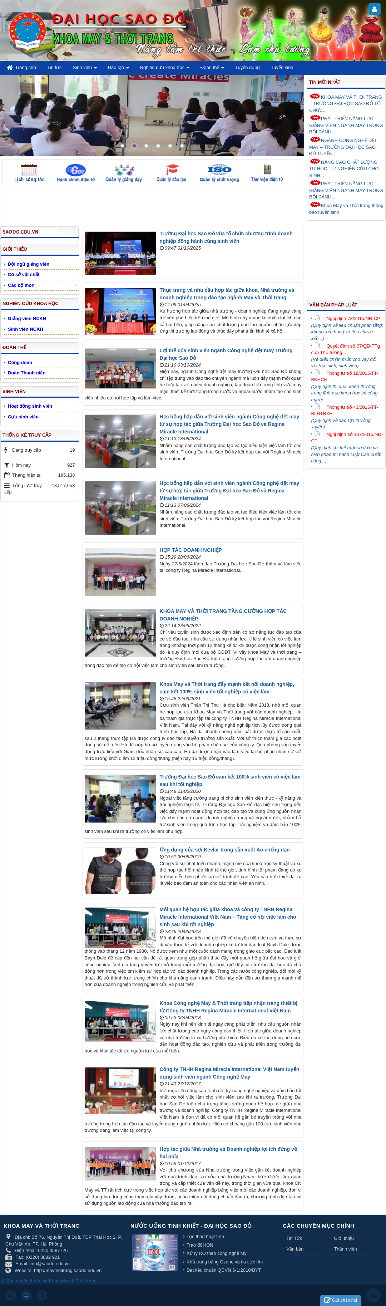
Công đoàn (20, 362)
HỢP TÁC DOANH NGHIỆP (191, 550)
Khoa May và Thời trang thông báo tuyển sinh (346, 208)
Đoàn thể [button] (212, 69)
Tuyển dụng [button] (247, 67)
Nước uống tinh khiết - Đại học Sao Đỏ (191, 1226)
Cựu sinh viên (23, 416)
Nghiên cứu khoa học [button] (164, 69)
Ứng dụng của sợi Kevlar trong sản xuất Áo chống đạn (225, 850)
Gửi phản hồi (340, 1300)
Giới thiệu (343, 1238)
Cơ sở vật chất (24, 274)
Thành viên (345, 1249)
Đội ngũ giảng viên (28, 264)
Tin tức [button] (54, 67)
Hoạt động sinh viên (30, 406)
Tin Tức (294, 1238)
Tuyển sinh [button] (282, 67)
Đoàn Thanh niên (26, 372)
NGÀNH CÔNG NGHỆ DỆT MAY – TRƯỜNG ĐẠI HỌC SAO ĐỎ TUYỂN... (343, 146)
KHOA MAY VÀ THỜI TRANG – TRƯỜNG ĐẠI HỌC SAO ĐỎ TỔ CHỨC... (345, 103)
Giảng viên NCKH (27, 318)
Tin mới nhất (324, 82)
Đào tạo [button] (118, 69)
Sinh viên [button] (85, 69)
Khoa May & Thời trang (73, 1280)
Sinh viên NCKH (25, 329)
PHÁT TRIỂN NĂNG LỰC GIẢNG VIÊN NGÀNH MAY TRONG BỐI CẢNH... (346, 124)
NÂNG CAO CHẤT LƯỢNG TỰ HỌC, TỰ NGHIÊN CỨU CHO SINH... (343, 168)
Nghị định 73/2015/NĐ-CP (347, 318)
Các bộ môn (21, 285)
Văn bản (294, 1249)
